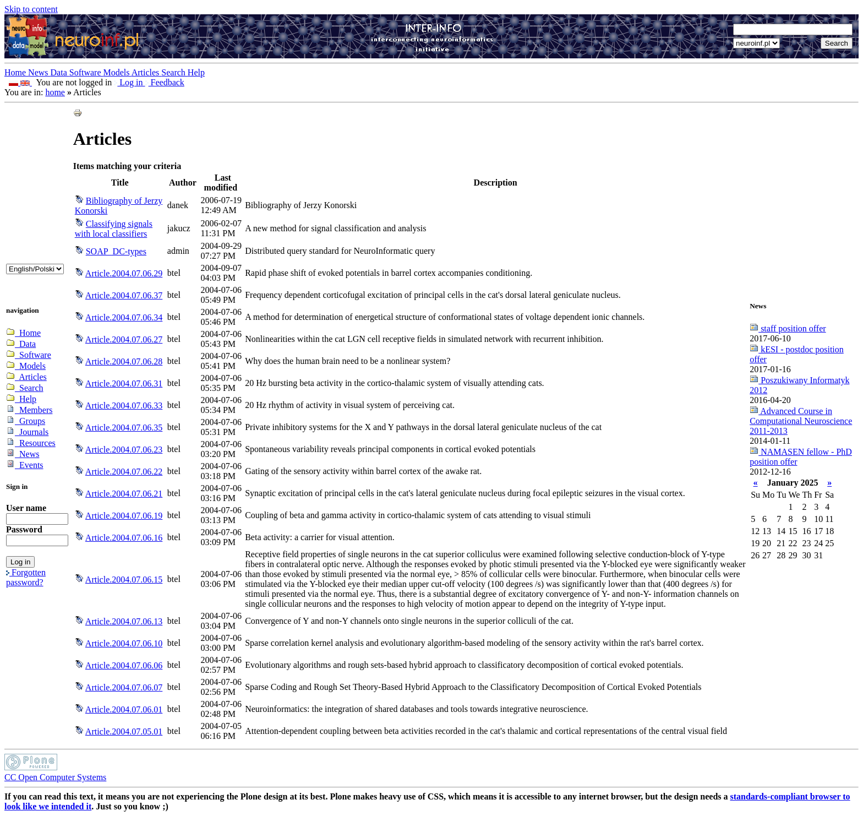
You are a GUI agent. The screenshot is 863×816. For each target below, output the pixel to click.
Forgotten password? (26, 577)
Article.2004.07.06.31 (123, 383)
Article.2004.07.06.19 (123, 515)
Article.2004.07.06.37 (123, 295)
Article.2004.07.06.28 (123, 361)
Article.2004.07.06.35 (123, 427)
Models (117, 72)
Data (60, 72)
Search (174, 72)
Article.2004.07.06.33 (123, 405)
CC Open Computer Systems (55, 777)
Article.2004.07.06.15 (123, 579)
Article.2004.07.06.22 (123, 471)
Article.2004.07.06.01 (123, 709)
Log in (129, 82)
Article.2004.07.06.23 (123, 449)
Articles (147, 72)
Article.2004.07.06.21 (123, 493)
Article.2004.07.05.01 (123, 731)
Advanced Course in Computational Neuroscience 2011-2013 (801, 421)
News (39, 72)
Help (196, 72)
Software (86, 72)
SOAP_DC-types (116, 251)
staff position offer (788, 328)
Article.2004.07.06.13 (123, 621)
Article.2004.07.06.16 (123, 537)
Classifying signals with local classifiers (113, 228)
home (55, 92)
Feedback (164, 82)
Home (16, 72)
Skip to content (31, 9)
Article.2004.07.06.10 (123, 643)
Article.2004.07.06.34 (123, 317)
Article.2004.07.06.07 (123, 687)
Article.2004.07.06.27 (123, 339)
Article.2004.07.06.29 (123, 273)
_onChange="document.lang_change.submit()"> (35, 269)
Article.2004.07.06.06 (123, 665)
